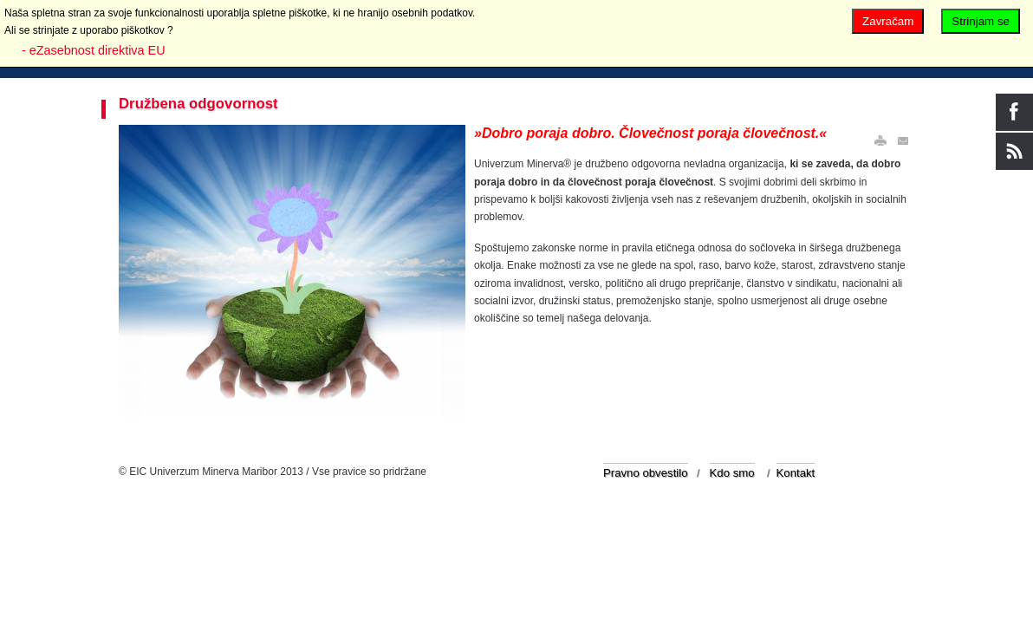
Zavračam (887, 21)
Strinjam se (981, 21)
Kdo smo (732, 472)
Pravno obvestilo (645, 472)
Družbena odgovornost (198, 103)
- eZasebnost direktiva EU (94, 50)
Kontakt (795, 472)
